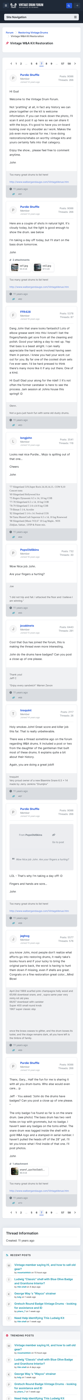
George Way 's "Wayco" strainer (35, 1293)
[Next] (75, 63)
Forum (9, 32)
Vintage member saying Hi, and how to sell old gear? (45, 1267)
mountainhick (24, 1272)
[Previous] (11, 63)
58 (69, 63)
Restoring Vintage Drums (33, 32)
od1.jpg (24, 265)
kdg (19, 1297)
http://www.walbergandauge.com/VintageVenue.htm (39, 181)
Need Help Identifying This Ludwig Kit (39, 1318)
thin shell (22, 1287)
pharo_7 (21, 1311)
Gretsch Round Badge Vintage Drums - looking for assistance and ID (45, 1305)
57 (62, 63)
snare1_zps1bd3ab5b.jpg (34, 1169)
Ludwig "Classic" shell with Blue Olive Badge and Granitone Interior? (43, 1281)
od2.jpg (47, 265)
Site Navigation (41, 17)
